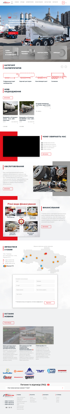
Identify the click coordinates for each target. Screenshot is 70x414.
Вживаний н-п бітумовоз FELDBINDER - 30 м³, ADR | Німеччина (26, 119)
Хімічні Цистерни (20, 407)
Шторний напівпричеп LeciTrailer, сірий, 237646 (43, 104)
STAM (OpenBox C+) (41, 345)
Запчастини (47, 2)
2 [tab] (4, 23)
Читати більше (7, 322)
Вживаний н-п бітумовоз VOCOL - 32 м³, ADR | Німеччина (10, 119)
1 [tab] (4, 20)
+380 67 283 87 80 (9, 402)
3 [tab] (4, 26)
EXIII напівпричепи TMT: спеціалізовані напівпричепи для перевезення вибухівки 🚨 (26, 347)
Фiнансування (33, 398)
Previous (62, 67)
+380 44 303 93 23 (9, 404)
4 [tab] (4, 29)
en (66, 2)
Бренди (22, 2)
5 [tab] (5, 32)
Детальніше (7, 97)
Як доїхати (45, 398)
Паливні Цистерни (20, 406)
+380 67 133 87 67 (9, 401)
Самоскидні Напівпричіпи (22, 401)
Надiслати (48, 302)
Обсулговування (33, 401)
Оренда (31, 397)
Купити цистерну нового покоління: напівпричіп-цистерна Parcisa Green (9, 347)
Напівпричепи (29, 2)
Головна (57, 397)
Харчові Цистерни (20, 409)
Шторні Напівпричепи (21, 397)
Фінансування (39, 2)
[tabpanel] (35, 34)
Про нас (12, 3)
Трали (18, 404)
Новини (17, 2)
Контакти (55, 2)
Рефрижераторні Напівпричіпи (20, 399)
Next (66, 67)
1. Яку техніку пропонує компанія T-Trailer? (18, 388)
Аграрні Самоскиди (20, 403)
